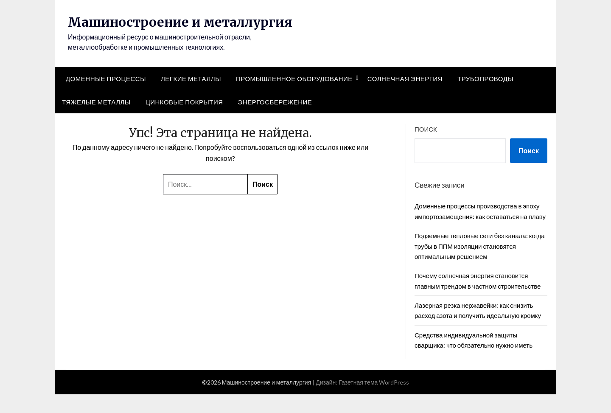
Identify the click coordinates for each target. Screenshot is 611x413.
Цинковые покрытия (184, 120)
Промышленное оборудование (294, 97)
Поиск (426, 148)
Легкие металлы (191, 97)
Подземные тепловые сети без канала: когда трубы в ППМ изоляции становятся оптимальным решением (480, 265)
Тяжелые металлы (96, 120)
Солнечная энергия (405, 97)
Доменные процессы (106, 97)
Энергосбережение (275, 120)
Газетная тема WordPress (374, 401)
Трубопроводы (485, 97)
